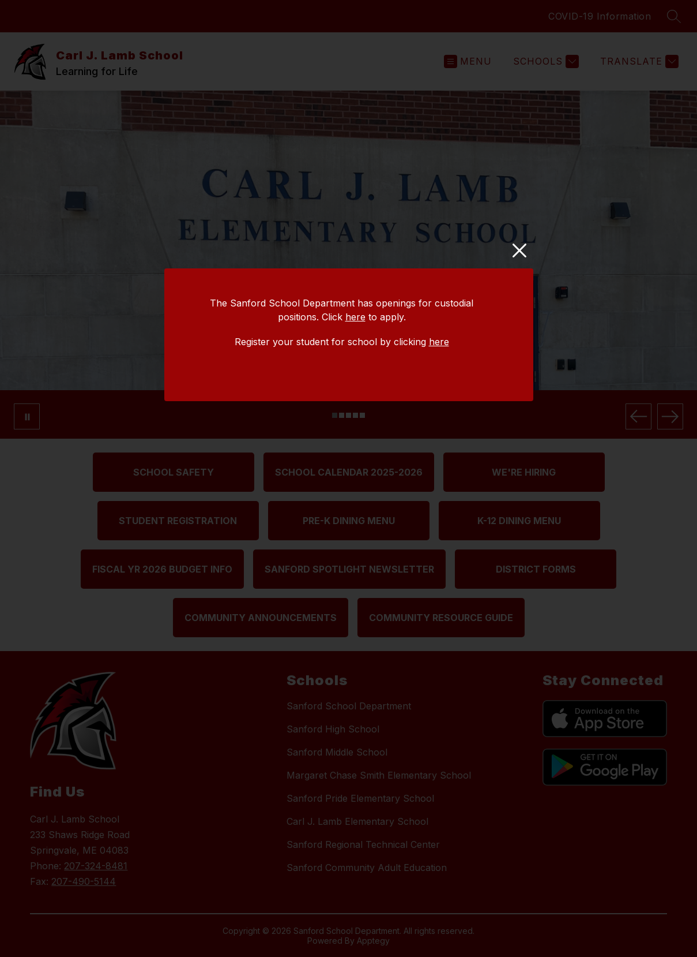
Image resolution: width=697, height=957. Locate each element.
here (355, 317)
